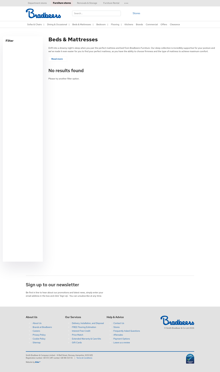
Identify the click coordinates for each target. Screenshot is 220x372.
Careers (36, 331)
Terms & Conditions (84, 358)
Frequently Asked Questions (127, 331)
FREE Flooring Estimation (84, 327)
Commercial (152, 24)
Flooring (115, 24)
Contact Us (119, 323)
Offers (164, 24)
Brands (139, 24)
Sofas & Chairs (34, 24)
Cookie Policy (39, 338)
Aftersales (118, 334)
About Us (37, 323)
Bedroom (101, 24)
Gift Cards (77, 342)
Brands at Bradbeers (42, 327)
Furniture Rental (111, 3)
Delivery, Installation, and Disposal (88, 323)
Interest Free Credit (81, 331)
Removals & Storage (87, 3)
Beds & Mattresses (81, 24)
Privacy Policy (39, 334)
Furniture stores (62, 3)
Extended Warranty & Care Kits (86, 338)
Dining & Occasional (57, 24)
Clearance (175, 24)
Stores (136, 13)
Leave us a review (122, 342)
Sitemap (37, 342)
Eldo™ (37, 362)
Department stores (37, 3)
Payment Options (122, 338)
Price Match (77, 334)
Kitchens (129, 24)
